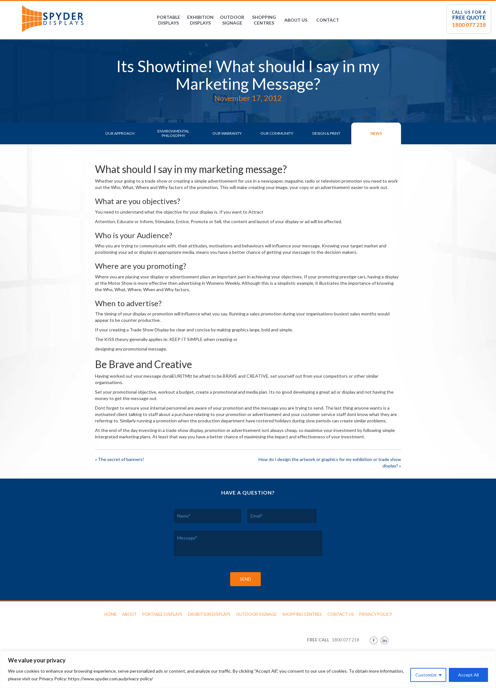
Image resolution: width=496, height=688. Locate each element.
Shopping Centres (264, 20)
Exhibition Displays (200, 20)
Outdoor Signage (232, 20)
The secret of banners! (121, 459)
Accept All (468, 674)
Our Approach (120, 133)
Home (110, 614)
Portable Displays (168, 20)
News (376, 133)
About (129, 614)
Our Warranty (227, 133)
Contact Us (340, 614)
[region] (248, 669)
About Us (295, 20)
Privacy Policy (375, 614)
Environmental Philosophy (173, 133)
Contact (327, 20)
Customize (426, 674)
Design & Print (326, 133)
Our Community (276, 133)
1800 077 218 (469, 24)
